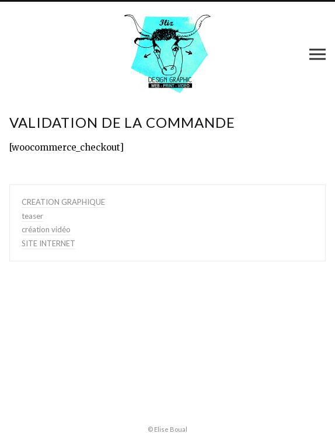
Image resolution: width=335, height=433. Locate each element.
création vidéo (46, 229)
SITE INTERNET (48, 243)
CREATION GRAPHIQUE (63, 202)
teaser (32, 216)
